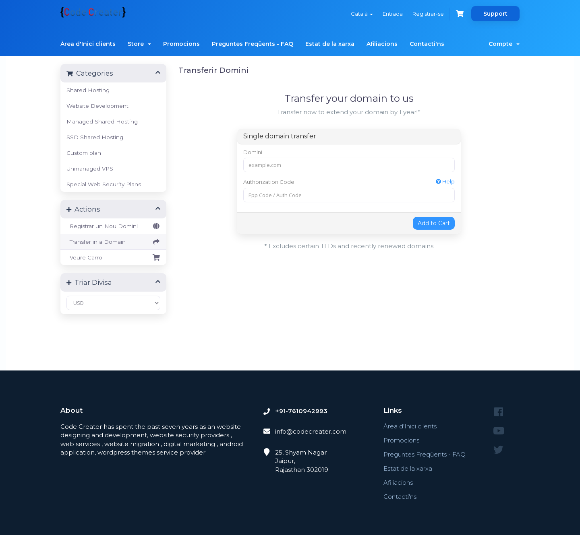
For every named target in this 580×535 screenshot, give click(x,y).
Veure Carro (113, 257)
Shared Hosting (88, 90)
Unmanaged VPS (89, 168)
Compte (504, 43)
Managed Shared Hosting (102, 121)
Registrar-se (428, 13)
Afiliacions (382, 43)
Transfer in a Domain (113, 242)
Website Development (97, 106)
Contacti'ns (427, 43)
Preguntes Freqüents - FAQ (252, 43)
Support (495, 13)
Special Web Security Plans (103, 184)
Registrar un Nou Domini (113, 226)
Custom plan (83, 153)
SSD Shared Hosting (94, 137)
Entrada (393, 13)
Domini (252, 152)
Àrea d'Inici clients (88, 43)
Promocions (181, 43)
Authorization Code (349, 181)
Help (445, 181)
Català (362, 13)
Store (139, 43)
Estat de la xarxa (329, 43)
